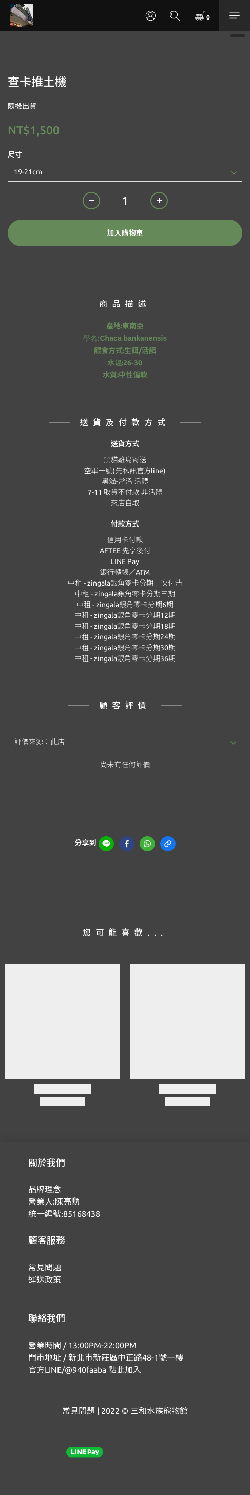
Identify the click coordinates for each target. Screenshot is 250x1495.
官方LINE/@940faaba (67, 1369)
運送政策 (44, 1279)
